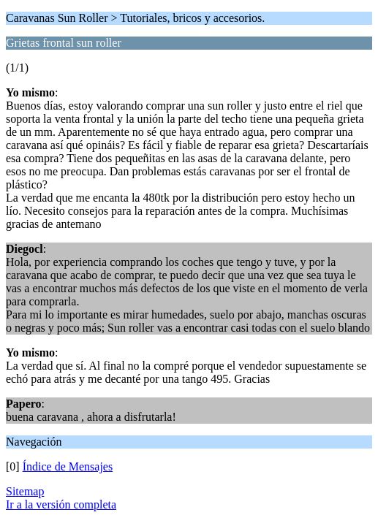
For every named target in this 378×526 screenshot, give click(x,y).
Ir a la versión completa (61, 504)
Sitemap (25, 491)
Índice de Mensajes (68, 466)
